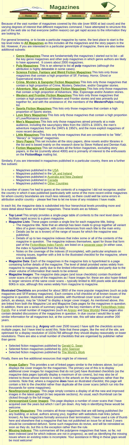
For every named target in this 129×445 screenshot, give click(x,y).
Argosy (72, 310)
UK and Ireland (62, 173)
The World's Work (73, 352)
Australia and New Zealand (65, 176)
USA (55, 170)
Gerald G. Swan (72, 345)
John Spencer (71, 349)
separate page (93, 244)
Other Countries (58, 183)
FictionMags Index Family (46, 244)
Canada (53, 180)
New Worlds (91, 310)
